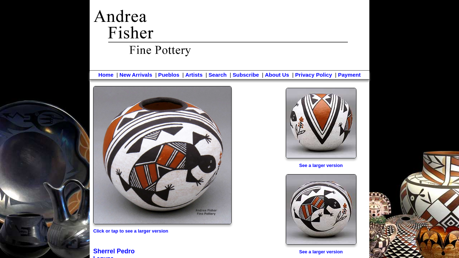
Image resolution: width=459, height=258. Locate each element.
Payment (349, 75)
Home (105, 75)
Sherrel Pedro (113, 251)
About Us (277, 75)
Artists (194, 75)
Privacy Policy (313, 75)
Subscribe (246, 75)
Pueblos (168, 75)
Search (217, 75)
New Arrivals (135, 75)
